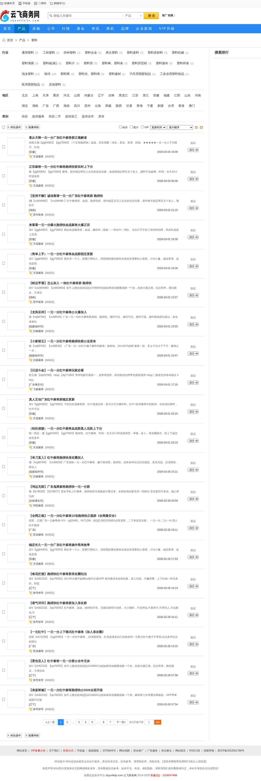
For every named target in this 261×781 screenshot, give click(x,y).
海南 (67, 105)
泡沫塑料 (28, 74)
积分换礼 (166, 750)
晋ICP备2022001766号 (231, 750)
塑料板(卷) (50, 63)
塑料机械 (178, 52)
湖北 (25, 105)
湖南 (35, 105)
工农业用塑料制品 (172, 74)
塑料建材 (115, 74)
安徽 (156, 95)
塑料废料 (133, 52)
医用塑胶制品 (31, 84)
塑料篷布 (162, 63)
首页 (10, 40)
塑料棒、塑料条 (112, 63)
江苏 (135, 95)
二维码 (42, 3)
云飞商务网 (130, 775)
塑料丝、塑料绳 (89, 74)
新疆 (160, 105)
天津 (46, 95)
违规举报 (209, 750)
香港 (181, 105)
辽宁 (101, 95)
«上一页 (50, 722)
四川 (77, 105)
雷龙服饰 (38, 534)
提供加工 (71, 116)
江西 (177, 95)
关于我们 (54, 750)
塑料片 (70, 63)
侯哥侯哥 (38, 592)
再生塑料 (112, 52)
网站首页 (22, 750)
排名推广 (138, 750)
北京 (25, 95)
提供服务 (38, 116)
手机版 (26, 3)
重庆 (56, 95)
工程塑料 (49, 52)
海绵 (47, 74)
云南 (98, 105)
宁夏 (150, 105)
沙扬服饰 (38, 331)
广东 (46, 105)
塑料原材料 (155, 52)
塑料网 (65, 74)
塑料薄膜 (28, 63)
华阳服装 (38, 505)
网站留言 (180, 750)
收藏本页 (9, 3)
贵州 (87, 105)
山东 (187, 95)
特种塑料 (70, 52)
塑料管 (88, 63)
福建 (167, 95)
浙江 (146, 95)
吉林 (111, 95)
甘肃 (129, 105)
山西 (77, 95)
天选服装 (38, 156)
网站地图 (124, 750)
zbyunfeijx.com (114, 775)
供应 (25, 116)
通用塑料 (28, 52)
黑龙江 (123, 95)
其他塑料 (55, 84)
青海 (140, 105)
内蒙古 (89, 95)
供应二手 (55, 116)
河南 (198, 95)
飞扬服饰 (38, 389)
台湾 (171, 105)
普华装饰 (38, 214)
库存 (101, 116)
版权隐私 (94, 750)
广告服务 (152, 750)
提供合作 (88, 116)
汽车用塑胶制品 (140, 74)
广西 (56, 105)
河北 (67, 95)
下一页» (120, 722)
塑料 (34, 40)
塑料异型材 (139, 63)
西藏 (108, 105)
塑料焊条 (183, 63)
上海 (35, 95)
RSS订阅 (194, 750)
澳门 (192, 105)
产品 (22, 40)
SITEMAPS (109, 750)
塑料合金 (91, 52)
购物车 (58, 3)
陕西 (119, 105)
